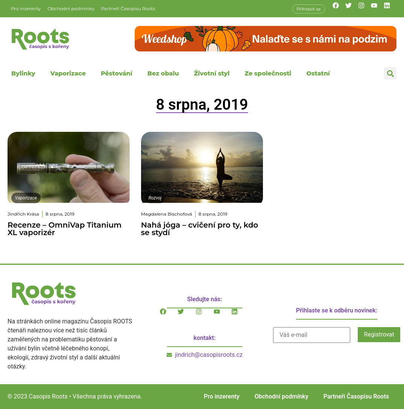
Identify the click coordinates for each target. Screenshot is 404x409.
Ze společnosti (268, 73)
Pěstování (116, 73)
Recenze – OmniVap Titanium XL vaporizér (65, 228)
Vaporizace (68, 73)
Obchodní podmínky (70, 8)
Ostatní (318, 73)
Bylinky (23, 73)
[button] (390, 73)
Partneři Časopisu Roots (128, 8)
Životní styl (211, 73)
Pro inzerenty (26, 8)
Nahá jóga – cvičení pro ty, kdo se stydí (199, 228)
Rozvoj (155, 198)
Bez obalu (163, 73)
